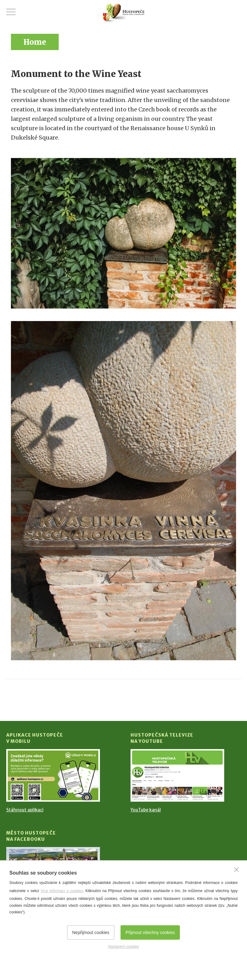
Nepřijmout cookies (90, 932)
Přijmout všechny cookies (150, 932)
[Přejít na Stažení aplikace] (53, 775)
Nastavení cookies (123, 946)
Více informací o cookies (62, 891)
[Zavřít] (236, 870)
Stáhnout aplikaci (24, 810)
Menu (11, 11)
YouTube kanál (146, 810)
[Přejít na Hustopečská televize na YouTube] (177, 775)
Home (34, 42)
